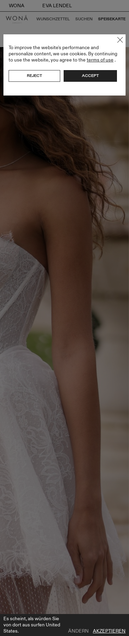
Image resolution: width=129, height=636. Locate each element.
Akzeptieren (109, 631)
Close (120, 39)
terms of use (100, 60)
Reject (34, 75)
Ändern (78, 631)
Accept (90, 75)
